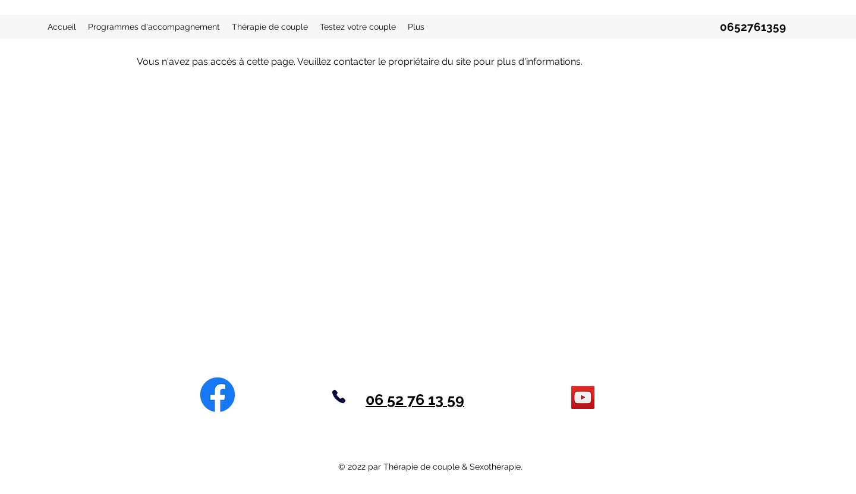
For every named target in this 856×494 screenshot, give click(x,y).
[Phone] (338, 396)
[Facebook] (217, 395)
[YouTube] (582, 397)
